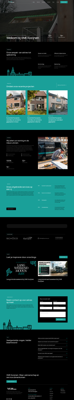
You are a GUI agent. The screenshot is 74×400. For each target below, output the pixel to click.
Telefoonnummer (56, 315)
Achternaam (55, 310)
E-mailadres (42, 315)
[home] (11, 2)
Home (51, 399)
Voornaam (41, 310)
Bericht (41, 320)
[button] (53, 347)
